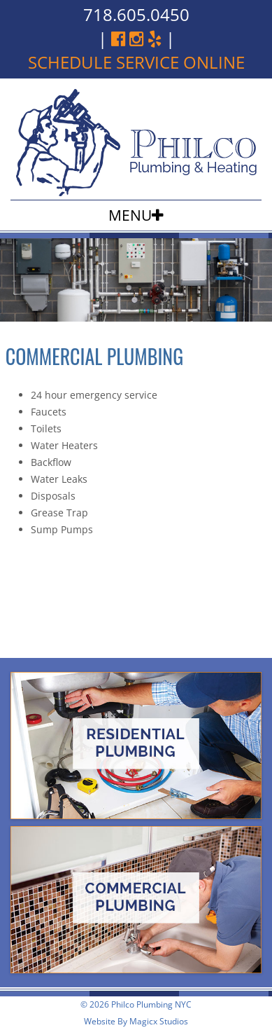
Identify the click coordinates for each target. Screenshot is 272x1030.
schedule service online (136, 62)
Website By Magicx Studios (136, 1021)
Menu (130, 215)
